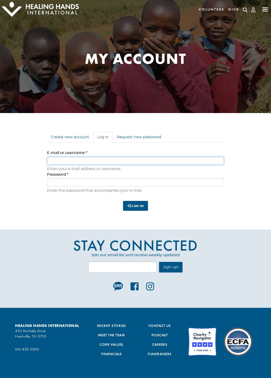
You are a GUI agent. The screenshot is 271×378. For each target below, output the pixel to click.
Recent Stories (111, 325)
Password (57, 174)
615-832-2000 (27, 349)
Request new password (139, 137)
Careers (159, 344)
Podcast (159, 335)
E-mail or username (67, 153)
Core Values (111, 344)
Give (233, 9)
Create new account (70, 137)
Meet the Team (111, 335)
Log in (104, 138)
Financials (111, 354)
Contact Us (159, 325)
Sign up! (171, 267)
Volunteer (211, 9)
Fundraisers (159, 354)
